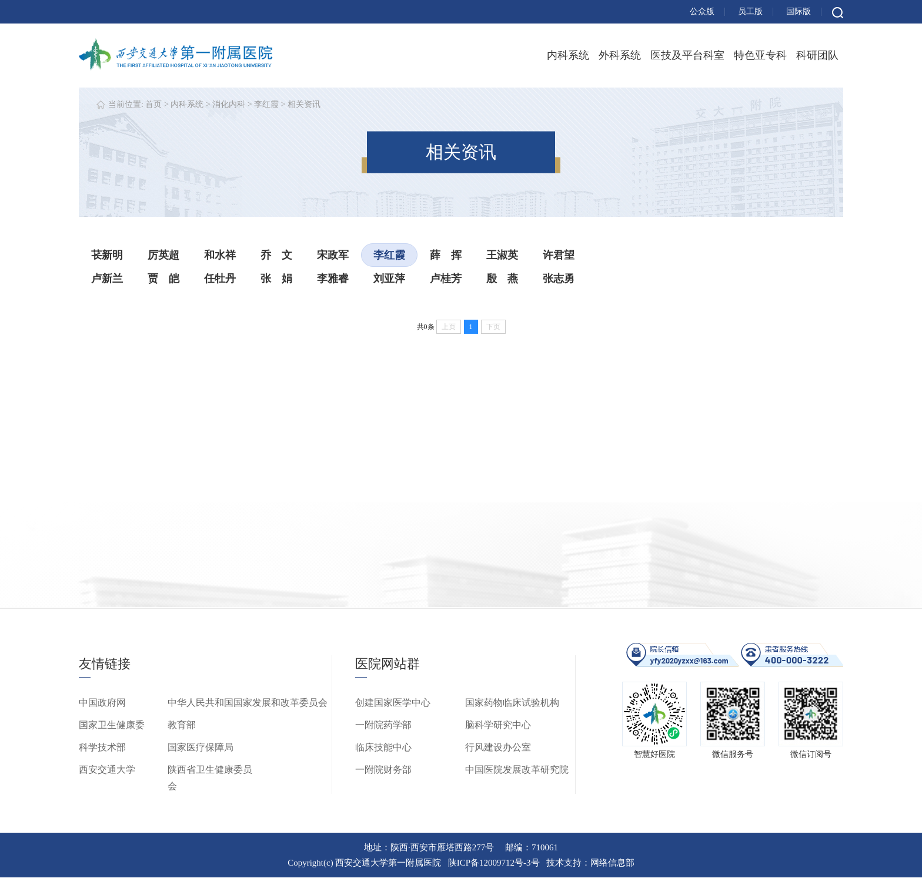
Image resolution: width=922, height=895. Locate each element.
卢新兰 (107, 278)
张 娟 (276, 278)
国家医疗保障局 (200, 747)
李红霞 (266, 104)
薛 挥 (446, 255)
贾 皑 (163, 278)
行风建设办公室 (498, 747)
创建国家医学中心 (392, 703)
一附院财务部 (383, 770)
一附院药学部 (383, 725)
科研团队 (817, 55)
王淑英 (502, 255)
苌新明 (107, 255)
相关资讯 (304, 104)
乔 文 (276, 255)
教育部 (182, 725)
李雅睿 (333, 278)
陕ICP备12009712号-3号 (494, 862)
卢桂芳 (446, 278)
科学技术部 (102, 747)
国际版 (798, 11)
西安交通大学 (107, 770)
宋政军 (333, 255)
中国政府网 (102, 703)
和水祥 (220, 255)
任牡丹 (220, 278)
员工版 (750, 11)
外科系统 (620, 55)
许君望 (558, 255)
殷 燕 (502, 278)
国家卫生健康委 (112, 725)
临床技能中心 (383, 747)
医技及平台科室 (687, 55)
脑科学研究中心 (498, 725)
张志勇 (558, 278)
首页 (153, 104)
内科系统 (568, 55)
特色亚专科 (760, 55)
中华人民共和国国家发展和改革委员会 (248, 703)
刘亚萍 (389, 278)
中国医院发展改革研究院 (517, 770)
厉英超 (163, 255)
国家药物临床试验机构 (512, 703)
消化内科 (228, 104)
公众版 (702, 11)
